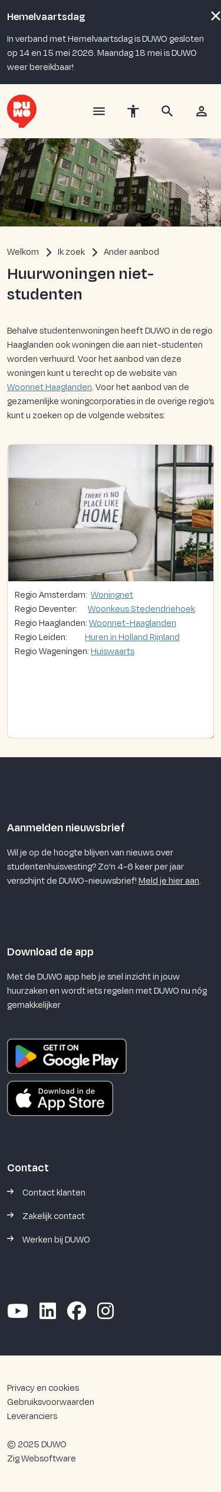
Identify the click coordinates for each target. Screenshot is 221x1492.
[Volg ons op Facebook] (76, 1312)
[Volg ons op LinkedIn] (47, 1312)
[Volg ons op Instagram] (105, 1312)
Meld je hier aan (168, 881)
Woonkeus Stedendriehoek (141, 609)
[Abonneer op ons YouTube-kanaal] (17, 1312)
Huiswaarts (112, 651)
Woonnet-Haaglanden (132, 623)
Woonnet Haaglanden (49, 387)
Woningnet (112, 595)
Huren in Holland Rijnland (132, 637)
